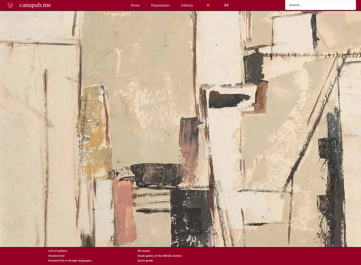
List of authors (57, 250)
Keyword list (56, 255)
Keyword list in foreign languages (70, 260)
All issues (143, 250)
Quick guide (145, 260)
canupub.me (35, 4)
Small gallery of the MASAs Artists (159, 255)
